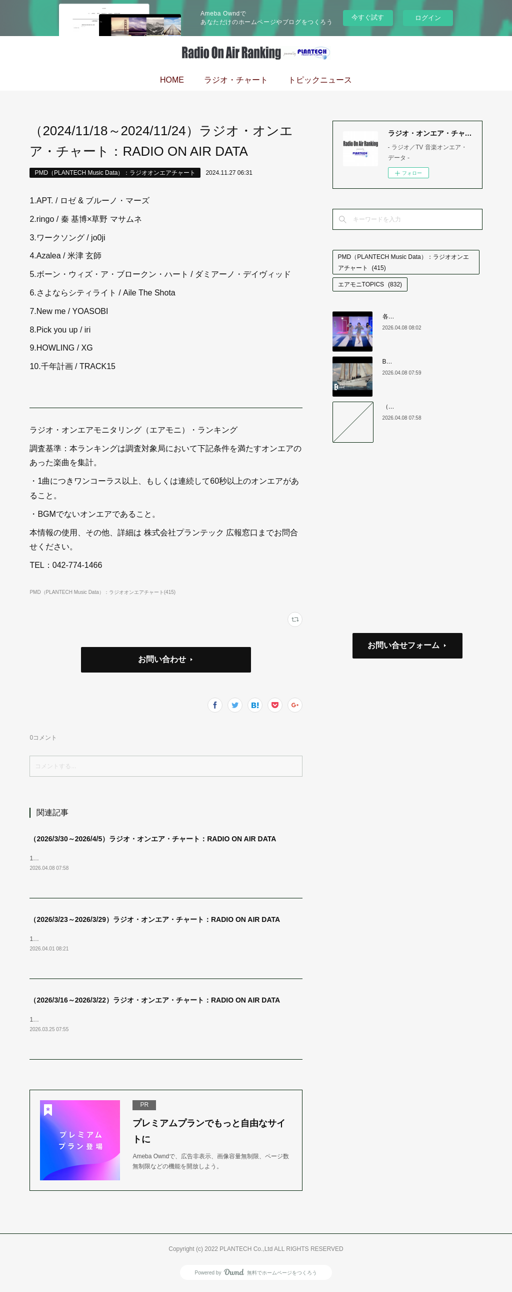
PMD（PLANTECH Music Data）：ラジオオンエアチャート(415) (103, 592)
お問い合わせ (162, 659)
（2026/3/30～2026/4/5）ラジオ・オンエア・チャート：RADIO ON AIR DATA (153, 839)
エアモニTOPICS (370, 284)
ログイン (428, 18)
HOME (172, 80)
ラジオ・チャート (236, 80)
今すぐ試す (368, 17)
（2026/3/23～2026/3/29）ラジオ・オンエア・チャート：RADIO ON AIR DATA (155, 920)
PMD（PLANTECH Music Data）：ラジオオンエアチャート (115, 172)
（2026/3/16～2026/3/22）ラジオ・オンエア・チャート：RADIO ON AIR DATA (155, 1002)
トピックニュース (320, 80)
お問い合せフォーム (404, 645)
